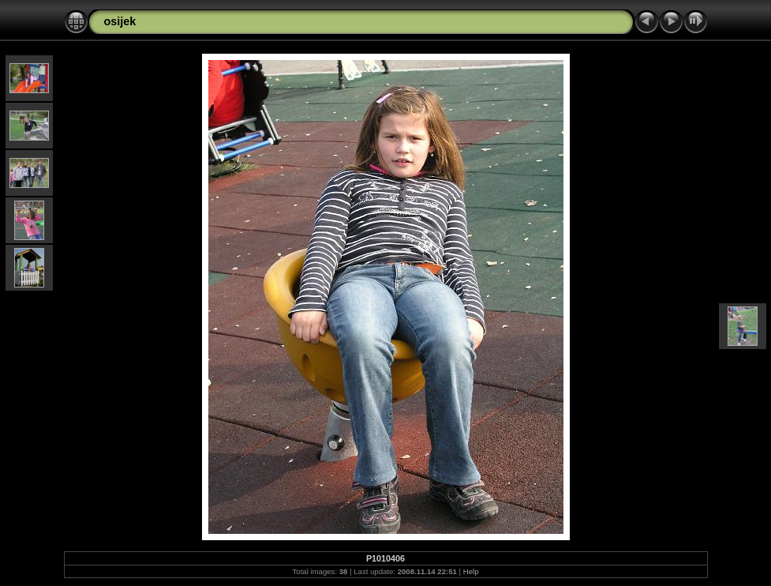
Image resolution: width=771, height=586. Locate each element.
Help (471, 571)
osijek (120, 21)
